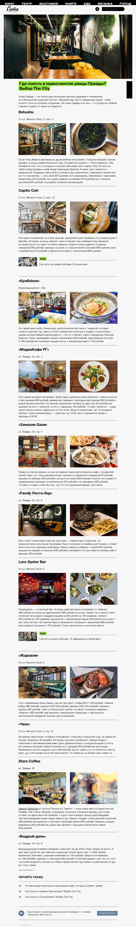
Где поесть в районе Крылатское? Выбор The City (53, 891)
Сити (13, 9)
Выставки (48, 3)
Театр (26, 3)
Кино (9, 3)
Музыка (105, 3)
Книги (70, 3)
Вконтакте (129, 90)
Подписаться (107, 913)
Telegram (129, 84)
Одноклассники (129, 95)
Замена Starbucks (28, 808)
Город (125, 3)
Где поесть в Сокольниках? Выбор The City (49, 897)
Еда (87, 3)
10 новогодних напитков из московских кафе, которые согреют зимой (63, 886)
